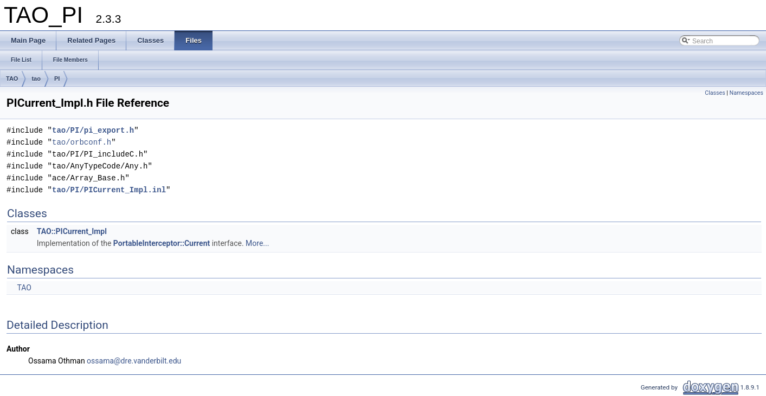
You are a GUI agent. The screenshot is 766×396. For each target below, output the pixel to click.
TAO (12, 78)
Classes (715, 92)
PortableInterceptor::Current (161, 243)
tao (36, 78)
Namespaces (746, 92)
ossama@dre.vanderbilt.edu (134, 360)
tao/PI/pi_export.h (93, 130)
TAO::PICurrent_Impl (72, 231)
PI (57, 78)
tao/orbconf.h (81, 142)
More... (257, 243)
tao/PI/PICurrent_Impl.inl (109, 190)
